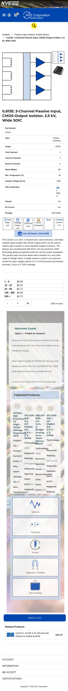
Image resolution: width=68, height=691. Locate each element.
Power (35, 546)
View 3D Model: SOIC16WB (33, 233)
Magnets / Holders (35, 566)
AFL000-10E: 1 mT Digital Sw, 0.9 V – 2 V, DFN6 (51, 425)
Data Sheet (7, 222)
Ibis (49, 220)
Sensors (35, 505)
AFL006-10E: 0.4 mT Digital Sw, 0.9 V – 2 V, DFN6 (28, 427)
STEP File (28, 223)
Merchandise (35, 586)
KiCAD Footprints (38, 222)
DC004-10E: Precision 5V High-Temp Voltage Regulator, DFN (17, 424)
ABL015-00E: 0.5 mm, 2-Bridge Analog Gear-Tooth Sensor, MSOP (40, 429)
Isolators (35, 526)
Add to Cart (35, 617)
